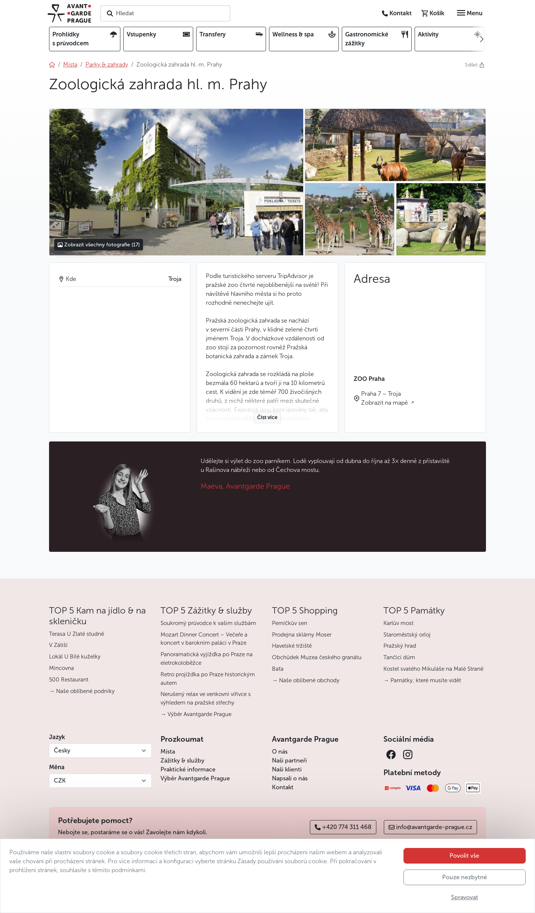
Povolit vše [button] (464, 855)
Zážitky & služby (182, 760)
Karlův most (398, 623)
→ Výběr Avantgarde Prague (195, 714)
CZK (60, 780)
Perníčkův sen (289, 623)
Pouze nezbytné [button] (464, 877)
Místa (167, 751)
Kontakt (283, 787)
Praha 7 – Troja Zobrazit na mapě (385, 398)
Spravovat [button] (464, 897)
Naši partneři (289, 760)
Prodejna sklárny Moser (301, 634)
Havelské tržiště (292, 645)
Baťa (277, 669)
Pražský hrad (399, 645)
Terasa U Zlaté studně (76, 634)
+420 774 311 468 (343, 827)
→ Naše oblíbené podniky (82, 691)
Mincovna (61, 668)
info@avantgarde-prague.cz (430, 827)
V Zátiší (58, 645)
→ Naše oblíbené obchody (306, 680)
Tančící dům (399, 657)
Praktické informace (187, 769)
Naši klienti (287, 769)
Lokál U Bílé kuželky (75, 656)
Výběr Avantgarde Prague (195, 778)
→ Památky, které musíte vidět (422, 680)
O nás (280, 751)
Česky (62, 750)
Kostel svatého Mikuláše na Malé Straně (433, 669)
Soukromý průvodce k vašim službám (208, 623)
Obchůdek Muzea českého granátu (316, 657)
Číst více (267, 417)
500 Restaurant (68, 679)
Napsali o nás (290, 778)
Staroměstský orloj (407, 634)
